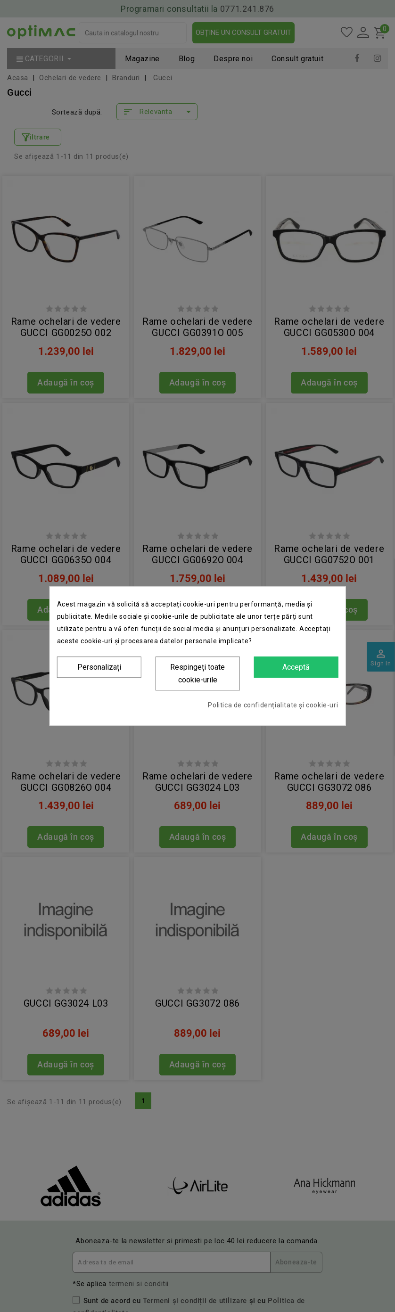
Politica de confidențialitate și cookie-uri (273, 705)
